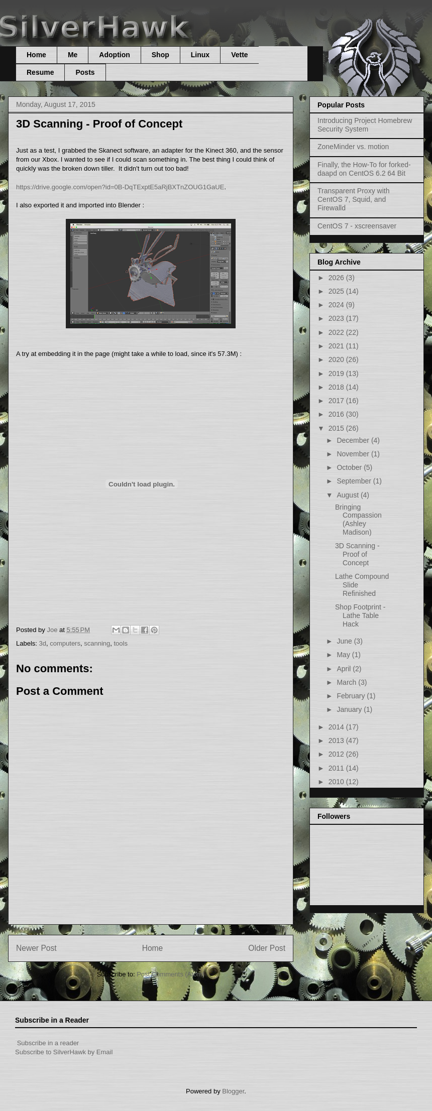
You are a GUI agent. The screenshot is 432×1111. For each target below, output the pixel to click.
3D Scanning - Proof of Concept (357, 554)
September (355, 481)
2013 (337, 740)
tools (120, 643)
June (345, 641)
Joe (53, 630)
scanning (97, 643)
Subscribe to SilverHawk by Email (64, 1052)
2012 (337, 754)
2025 (337, 291)
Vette (239, 55)
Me (72, 55)
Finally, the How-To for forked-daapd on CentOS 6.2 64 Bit (364, 169)
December (354, 440)
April (345, 669)
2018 (337, 387)
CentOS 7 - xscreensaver (356, 226)
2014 (337, 727)
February (352, 696)
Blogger (233, 1091)
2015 (337, 428)
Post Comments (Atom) (170, 974)
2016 (337, 414)
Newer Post (36, 948)
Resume (40, 72)
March (347, 682)
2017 (337, 401)
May (344, 655)
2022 (337, 332)
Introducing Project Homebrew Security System (364, 124)
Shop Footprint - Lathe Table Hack (360, 615)
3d (42, 643)
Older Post (266, 948)
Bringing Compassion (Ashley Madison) (358, 519)
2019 (337, 373)
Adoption (114, 55)
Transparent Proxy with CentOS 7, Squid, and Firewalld (353, 199)
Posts (84, 72)
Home (36, 55)
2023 (337, 318)
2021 (337, 346)
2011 (337, 768)
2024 (337, 305)
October (350, 467)
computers (65, 643)
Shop (160, 55)
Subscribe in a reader (48, 1043)
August (348, 495)
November (354, 454)
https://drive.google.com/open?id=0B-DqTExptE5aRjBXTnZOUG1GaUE (120, 187)
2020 (337, 359)
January (350, 709)
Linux (200, 55)
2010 (337, 782)
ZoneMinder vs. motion (353, 147)
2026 (337, 278)
